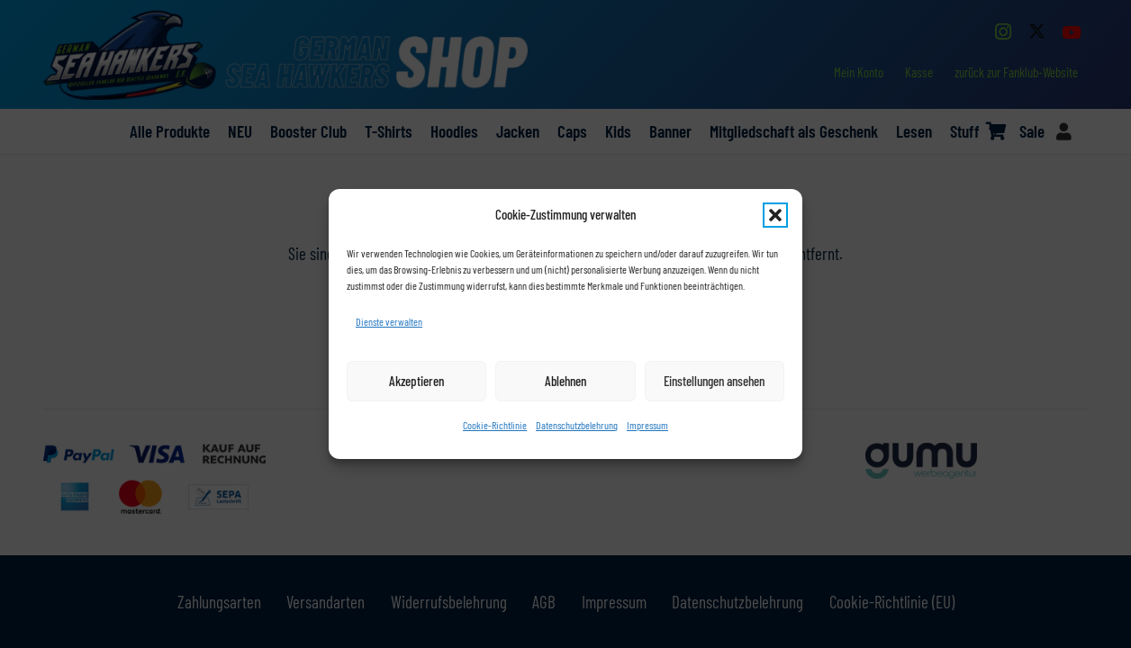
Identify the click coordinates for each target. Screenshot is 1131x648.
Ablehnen (565, 381)
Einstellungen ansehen (714, 381)
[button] (775, 215)
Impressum (647, 424)
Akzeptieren (416, 381)
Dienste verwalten (389, 321)
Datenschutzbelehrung (577, 424)
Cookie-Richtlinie (495, 424)
